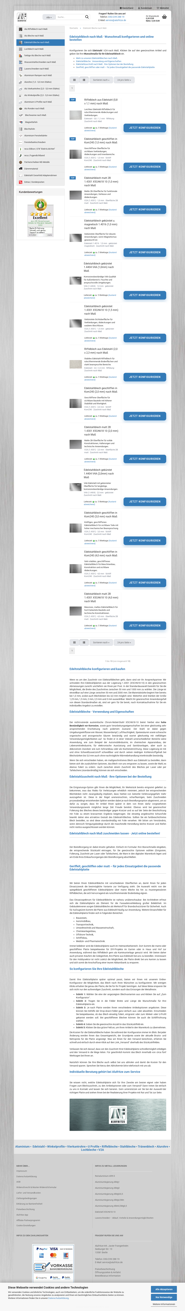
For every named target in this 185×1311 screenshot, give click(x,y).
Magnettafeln (28, 122)
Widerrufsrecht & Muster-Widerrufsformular (36, 1187)
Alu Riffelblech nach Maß (33, 29)
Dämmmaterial (28, 169)
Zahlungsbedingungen (26, 1198)
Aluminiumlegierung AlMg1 (107, 1182)
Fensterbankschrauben (32, 142)
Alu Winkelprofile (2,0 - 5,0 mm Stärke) (39, 95)
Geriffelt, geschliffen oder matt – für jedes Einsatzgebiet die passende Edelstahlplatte (115, 67)
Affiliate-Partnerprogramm (28, 1220)
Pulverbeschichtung (25, 1209)
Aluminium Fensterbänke (33, 135)
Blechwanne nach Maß (32, 115)
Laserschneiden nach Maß (34, 69)
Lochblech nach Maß (31, 49)
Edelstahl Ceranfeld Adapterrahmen (38, 175)
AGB (18, 1182)
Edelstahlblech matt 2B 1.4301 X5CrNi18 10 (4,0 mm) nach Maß (101, 597)
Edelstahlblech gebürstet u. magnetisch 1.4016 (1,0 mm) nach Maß (100, 224)
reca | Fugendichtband (32, 155)
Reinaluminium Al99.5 (105, 1176)
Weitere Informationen (164, 1304)
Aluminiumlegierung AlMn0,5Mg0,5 (111, 1206)
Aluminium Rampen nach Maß (35, 75)
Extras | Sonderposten (31, 182)
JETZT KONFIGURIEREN (145, 127)
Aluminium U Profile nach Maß (35, 102)
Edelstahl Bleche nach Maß (34, 42)
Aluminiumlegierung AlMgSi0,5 (109, 1194)
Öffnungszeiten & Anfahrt (108, 1272)
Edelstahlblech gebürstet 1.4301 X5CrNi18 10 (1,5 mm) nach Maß (101, 310)
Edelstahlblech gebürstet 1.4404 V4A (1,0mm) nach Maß (99, 267)
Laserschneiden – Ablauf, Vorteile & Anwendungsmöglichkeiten (124, 1218)
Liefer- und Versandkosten (28, 1193)
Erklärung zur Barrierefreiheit (29, 1204)
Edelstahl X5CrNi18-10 (105, 1212)
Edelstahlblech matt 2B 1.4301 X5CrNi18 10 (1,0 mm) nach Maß (101, 181)
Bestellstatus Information (108, 1275)
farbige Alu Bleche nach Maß (35, 55)
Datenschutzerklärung (58, 1298)
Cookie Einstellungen (26, 1225)
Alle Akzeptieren (164, 1289)
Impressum (21, 1171)
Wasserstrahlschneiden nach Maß (37, 62)
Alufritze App (22, 1215)
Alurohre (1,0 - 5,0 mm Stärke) (35, 82)
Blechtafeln (27, 129)
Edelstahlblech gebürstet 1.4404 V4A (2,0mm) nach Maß (99, 473)
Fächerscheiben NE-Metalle (34, 162)
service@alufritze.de (116, 20)
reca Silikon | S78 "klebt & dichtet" (37, 149)
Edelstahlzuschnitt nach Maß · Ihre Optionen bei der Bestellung (104, 64)
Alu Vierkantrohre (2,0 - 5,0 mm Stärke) (39, 88)
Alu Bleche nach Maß (31, 36)
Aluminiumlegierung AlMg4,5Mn (109, 1200)
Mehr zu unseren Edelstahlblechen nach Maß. (97, 58)
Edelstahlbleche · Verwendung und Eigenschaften (98, 61)
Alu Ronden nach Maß (31, 108)
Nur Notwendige (164, 1297)
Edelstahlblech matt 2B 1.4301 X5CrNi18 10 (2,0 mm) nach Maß (101, 431)
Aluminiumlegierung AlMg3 (107, 1188)
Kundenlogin (145, 8)
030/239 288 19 (116, 17)
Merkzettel (163, 8)
